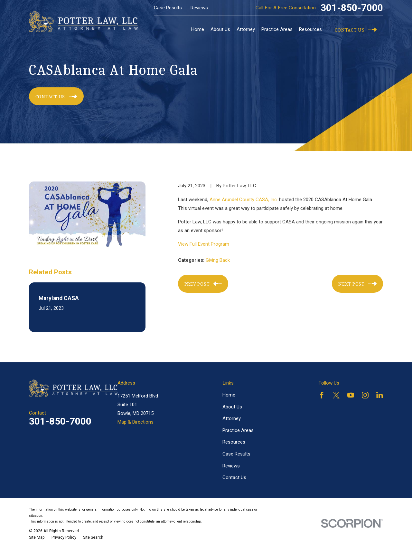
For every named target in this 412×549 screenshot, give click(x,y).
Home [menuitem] (197, 29)
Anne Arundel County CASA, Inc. (244, 199)
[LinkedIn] (379, 395)
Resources (233, 442)
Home (228, 395)
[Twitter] (336, 395)
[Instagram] (365, 395)
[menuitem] (37, 537)
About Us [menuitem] (220, 29)
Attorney (231, 418)
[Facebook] (321, 395)
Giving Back (218, 260)
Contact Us (234, 477)
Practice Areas (238, 430)
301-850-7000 (352, 8)
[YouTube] (350, 395)
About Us (232, 407)
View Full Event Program (203, 244)
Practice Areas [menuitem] (277, 29)
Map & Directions (135, 422)
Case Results (168, 8)
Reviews (199, 8)
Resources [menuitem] (310, 29)
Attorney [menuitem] (246, 29)
